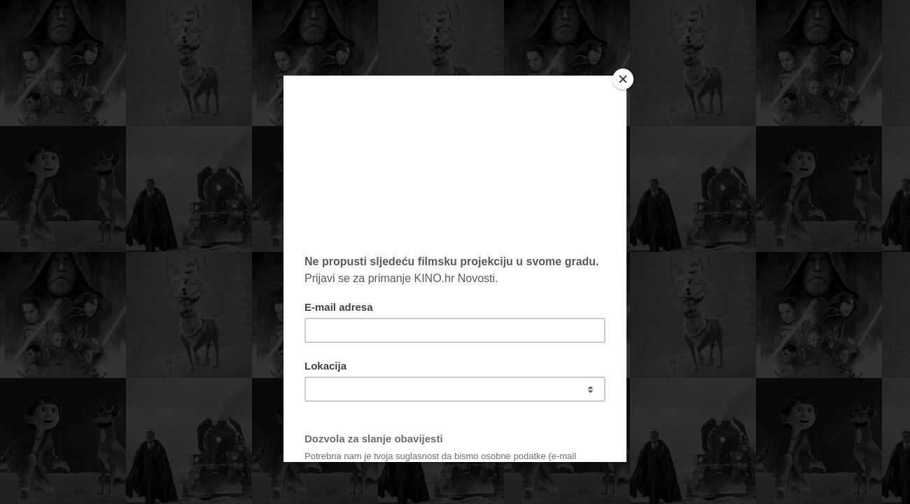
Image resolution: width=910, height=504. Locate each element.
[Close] (623, 79)
